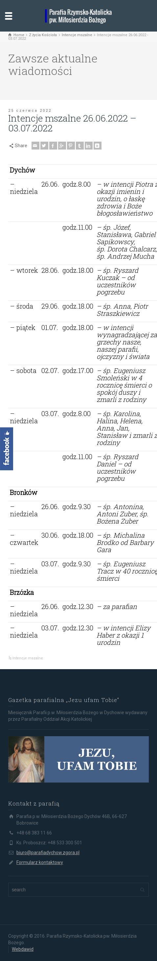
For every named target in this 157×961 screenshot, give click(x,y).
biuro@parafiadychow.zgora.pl (47, 852)
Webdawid (23, 949)
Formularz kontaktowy (39, 862)
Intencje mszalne (27, 658)
